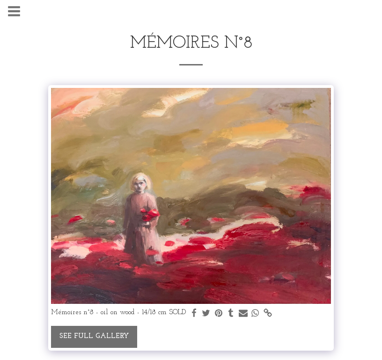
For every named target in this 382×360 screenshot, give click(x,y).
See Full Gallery (94, 336)
